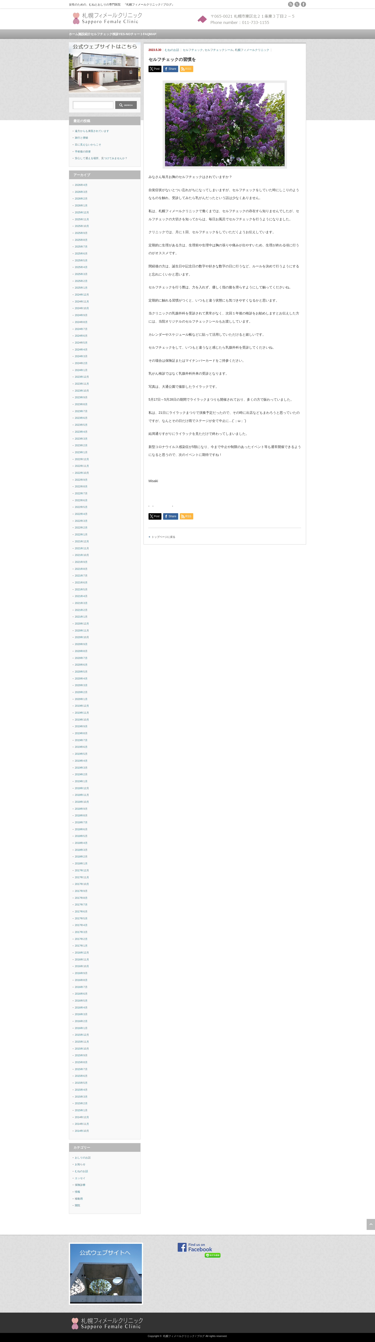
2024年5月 (81, 342)
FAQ (146, 34)
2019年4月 (81, 760)
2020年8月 (81, 651)
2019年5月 (81, 753)
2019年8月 (81, 733)
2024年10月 (82, 308)
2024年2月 (81, 363)
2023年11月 (82, 383)
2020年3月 (81, 685)
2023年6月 (81, 417)
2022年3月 (81, 520)
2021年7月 (81, 575)
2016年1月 (81, 1028)
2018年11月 (82, 794)
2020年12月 (82, 623)
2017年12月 (82, 870)
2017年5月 (81, 918)
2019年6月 (81, 746)
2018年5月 (81, 836)
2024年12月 (82, 294)
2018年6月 (81, 829)
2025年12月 (82, 212)
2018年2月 (81, 856)
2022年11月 (82, 465)
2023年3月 (81, 438)
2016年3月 (81, 1014)
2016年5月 (81, 1000)
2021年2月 (81, 610)
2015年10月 (82, 1048)
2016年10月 (82, 966)
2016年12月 (82, 952)
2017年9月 (81, 890)
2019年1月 (81, 781)
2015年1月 (81, 1110)
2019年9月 (81, 726)
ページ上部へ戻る (371, 1224)
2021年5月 (81, 589)
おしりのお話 (83, 1157)
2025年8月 (81, 239)
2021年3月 (81, 603)
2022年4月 (81, 513)
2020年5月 (81, 671)
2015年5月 (81, 1082)
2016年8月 (81, 980)
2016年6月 (81, 993)
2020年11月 (82, 630)
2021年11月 (82, 548)
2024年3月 (81, 356)
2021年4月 (81, 596)
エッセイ (80, 1178)
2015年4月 (81, 1089)
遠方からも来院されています (92, 130)
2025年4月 (81, 267)
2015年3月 (81, 1096)
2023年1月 (81, 452)
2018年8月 (81, 815)
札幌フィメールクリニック (252, 50)
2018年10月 (82, 801)
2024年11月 (82, 301)
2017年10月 (82, 884)
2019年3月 (81, 767)
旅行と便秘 (81, 137)
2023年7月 (81, 411)
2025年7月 (81, 246)
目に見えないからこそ (88, 144)
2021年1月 (81, 616)
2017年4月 (81, 925)
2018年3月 (81, 849)
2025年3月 (81, 274)
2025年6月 (81, 253)
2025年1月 (81, 287)
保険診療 (80, 1184)
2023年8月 (81, 404)
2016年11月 (82, 959)
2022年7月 (81, 493)
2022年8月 (81, 486)
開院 (77, 1205)
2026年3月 (81, 191)
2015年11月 (82, 1041)
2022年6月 (81, 500)
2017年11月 (82, 877)
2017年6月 (81, 911)
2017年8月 (81, 897)
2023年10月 (82, 390)
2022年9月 (81, 479)
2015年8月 (81, 1062)
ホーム (73, 34)
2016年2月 (81, 1021)
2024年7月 (81, 329)
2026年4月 (81, 184)
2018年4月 (81, 842)
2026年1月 (81, 205)
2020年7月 (81, 658)
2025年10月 (82, 226)
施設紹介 (84, 34)
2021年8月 (81, 568)
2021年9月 (81, 562)
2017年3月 (81, 932)
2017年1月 (81, 945)
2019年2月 (81, 774)
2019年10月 (82, 719)
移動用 (79, 1198)
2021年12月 (82, 541)
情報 (77, 1191)
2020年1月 (81, 699)
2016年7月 (81, 987)
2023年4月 (81, 431)
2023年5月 (81, 424)
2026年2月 (81, 198)
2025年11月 (82, 219)
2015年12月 (82, 1034)
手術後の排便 (83, 151)
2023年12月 (82, 376)
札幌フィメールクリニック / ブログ (184, 1336)
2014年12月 (82, 1117)
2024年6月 (81, 335)
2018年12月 (82, 788)
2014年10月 (82, 1130)
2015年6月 (81, 1075)
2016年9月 (81, 973)
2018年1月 (81, 863)
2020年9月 (81, 644)
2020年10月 (82, 637)
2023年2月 (81, 445)
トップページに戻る (163, 536)
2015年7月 (81, 1069)
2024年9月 (81, 315)
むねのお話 (172, 50)
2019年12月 (82, 705)
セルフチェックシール (218, 50)
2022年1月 (81, 534)
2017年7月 (81, 904)
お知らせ (80, 1164)
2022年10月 (82, 472)
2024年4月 (81, 349)
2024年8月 (81, 322)
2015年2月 (81, 1103)
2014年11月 (82, 1123)
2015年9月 (81, 1055)
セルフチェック (101, 34)
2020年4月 (81, 678)
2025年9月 (81, 233)
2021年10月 (82, 555)
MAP (152, 34)
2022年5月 (81, 507)
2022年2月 (81, 527)
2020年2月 (81, 692)
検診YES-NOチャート (127, 34)
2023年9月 (81, 397)
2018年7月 (81, 822)
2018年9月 (81, 808)
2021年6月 (81, 582)
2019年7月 (81, 740)
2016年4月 (81, 1007)
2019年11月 (82, 712)
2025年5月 (81, 260)
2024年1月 (81, 370)
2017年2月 (81, 939)
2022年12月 (82, 459)
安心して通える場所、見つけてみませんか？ (101, 158)
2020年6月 (81, 664)
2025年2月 (81, 281)
